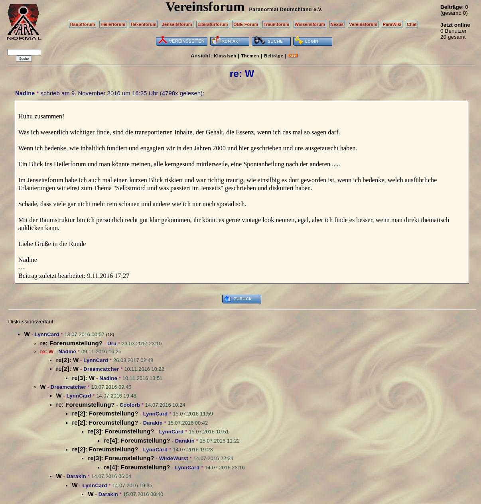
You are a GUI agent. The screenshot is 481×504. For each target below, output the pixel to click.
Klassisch (225, 55)
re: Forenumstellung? (71, 343)
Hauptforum (82, 24)
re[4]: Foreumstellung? (137, 440)
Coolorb (130, 405)
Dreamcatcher (101, 369)
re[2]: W (67, 359)
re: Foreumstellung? (85, 404)
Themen (250, 55)
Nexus (337, 24)
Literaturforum (212, 24)
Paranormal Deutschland (280, 9)
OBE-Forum (245, 24)
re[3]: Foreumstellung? (121, 431)
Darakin (153, 423)
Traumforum (277, 24)
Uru (111, 343)
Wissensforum (310, 24)
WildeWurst (173, 458)
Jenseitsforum (177, 24)
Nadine (25, 93)
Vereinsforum (363, 24)
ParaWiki (392, 24)
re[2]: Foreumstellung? (105, 413)
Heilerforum (113, 24)
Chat (412, 24)
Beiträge (273, 55)
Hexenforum (144, 24)
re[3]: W (83, 377)
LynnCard (47, 334)
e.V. (318, 9)
